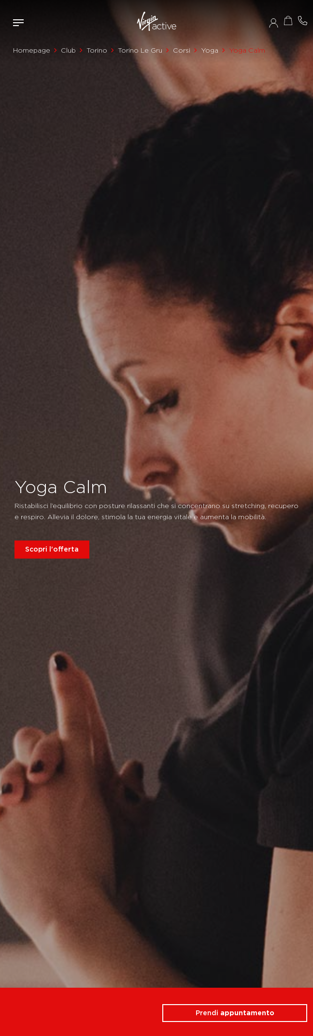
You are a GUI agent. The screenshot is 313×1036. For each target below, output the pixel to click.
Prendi (235, 1013)
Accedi (273, 22)
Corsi (181, 50)
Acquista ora (288, 20)
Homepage (31, 50)
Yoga (209, 50)
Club (68, 50)
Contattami (302, 20)
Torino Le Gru (140, 50)
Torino (96, 50)
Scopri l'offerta (52, 549)
